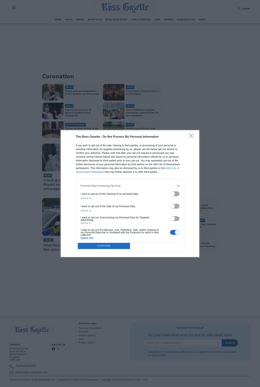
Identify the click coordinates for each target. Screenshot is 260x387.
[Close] (192, 137)
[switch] (174, 193)
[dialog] (130, 193)
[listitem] (130, 186)
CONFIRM (104, 245)
